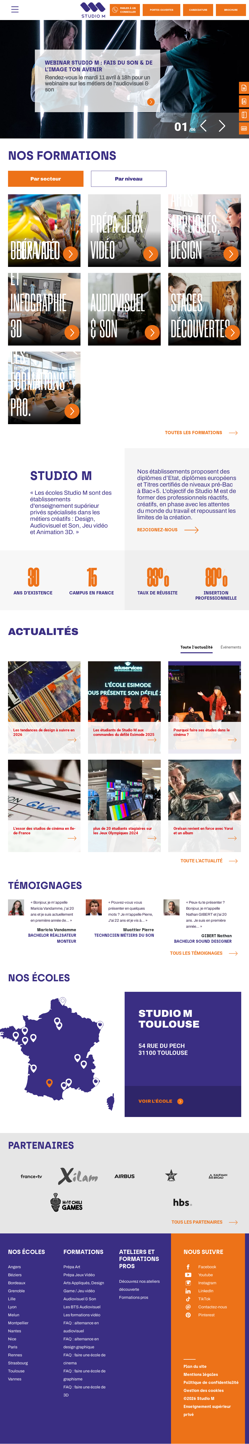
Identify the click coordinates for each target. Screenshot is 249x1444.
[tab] (46, 179)
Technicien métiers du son (124, 935)
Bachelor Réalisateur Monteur (52, 938)
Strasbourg (18, 1363)
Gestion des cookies (204, 1390)
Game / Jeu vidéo (79, 1291)
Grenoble (16, 1291)
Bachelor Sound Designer (203, 941)
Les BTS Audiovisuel (82, 1307)
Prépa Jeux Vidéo (79, 1275)
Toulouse (16, 1371)
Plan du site (195, 1366)
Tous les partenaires (204, 1222)
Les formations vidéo (81, 1315)
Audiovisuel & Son (79, 1299)
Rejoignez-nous (170, 530)
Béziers (15, 1275)
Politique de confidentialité (211, 1382)
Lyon (12, 1307)
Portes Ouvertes (161, 10)
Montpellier (18, 1323)
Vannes (14, 1379)
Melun (13, 1315)
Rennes (15, 1355)
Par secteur (45, 179)
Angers (14, 1267)
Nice (12, 1339)
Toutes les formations (201, 432)
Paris (12, 1347)
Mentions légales (201, 1374)
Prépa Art (71, 1267)
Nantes (14, 1331)
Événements (231, 647)
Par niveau (128, 179)
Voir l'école (155, 1101)
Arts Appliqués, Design (83, 1283)
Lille (12, 1299)
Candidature (198, 10)
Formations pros (133, 1297)
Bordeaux (16, 1283)
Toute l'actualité (197, 647)
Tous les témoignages (203, 953)
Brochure (231, 10)
